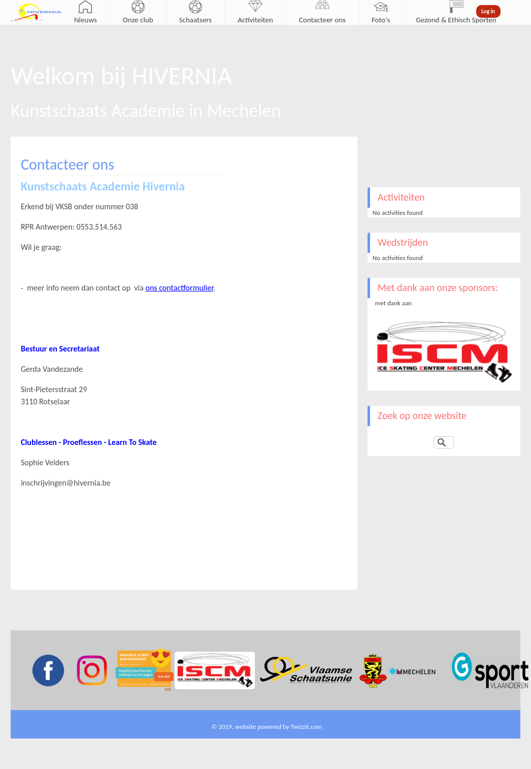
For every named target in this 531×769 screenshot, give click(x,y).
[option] (444, 352)
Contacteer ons (322, 19)
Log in (488, 11)
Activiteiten (255, 19)
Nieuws (85, 19)
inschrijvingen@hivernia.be (66, 483)
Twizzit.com (306, 726)
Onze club (138, 19)
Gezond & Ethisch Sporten (456, 19)
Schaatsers (195, 19)
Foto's (381, 19)
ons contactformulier (180, 288)
